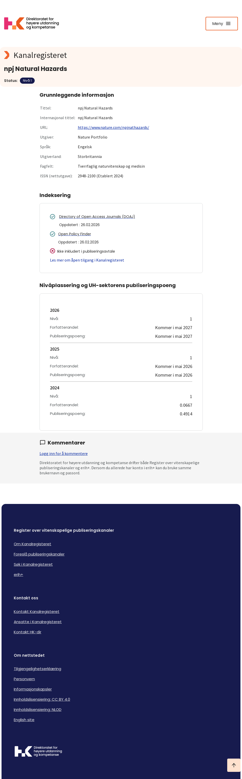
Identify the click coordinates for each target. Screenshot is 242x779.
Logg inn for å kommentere (64, 453)
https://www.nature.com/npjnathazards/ (113, 127)
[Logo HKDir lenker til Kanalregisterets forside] (34, 23)
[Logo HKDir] (121, 752)
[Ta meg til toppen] (233, 765)
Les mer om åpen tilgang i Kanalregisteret (87, 260)
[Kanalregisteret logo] (106, 55)
